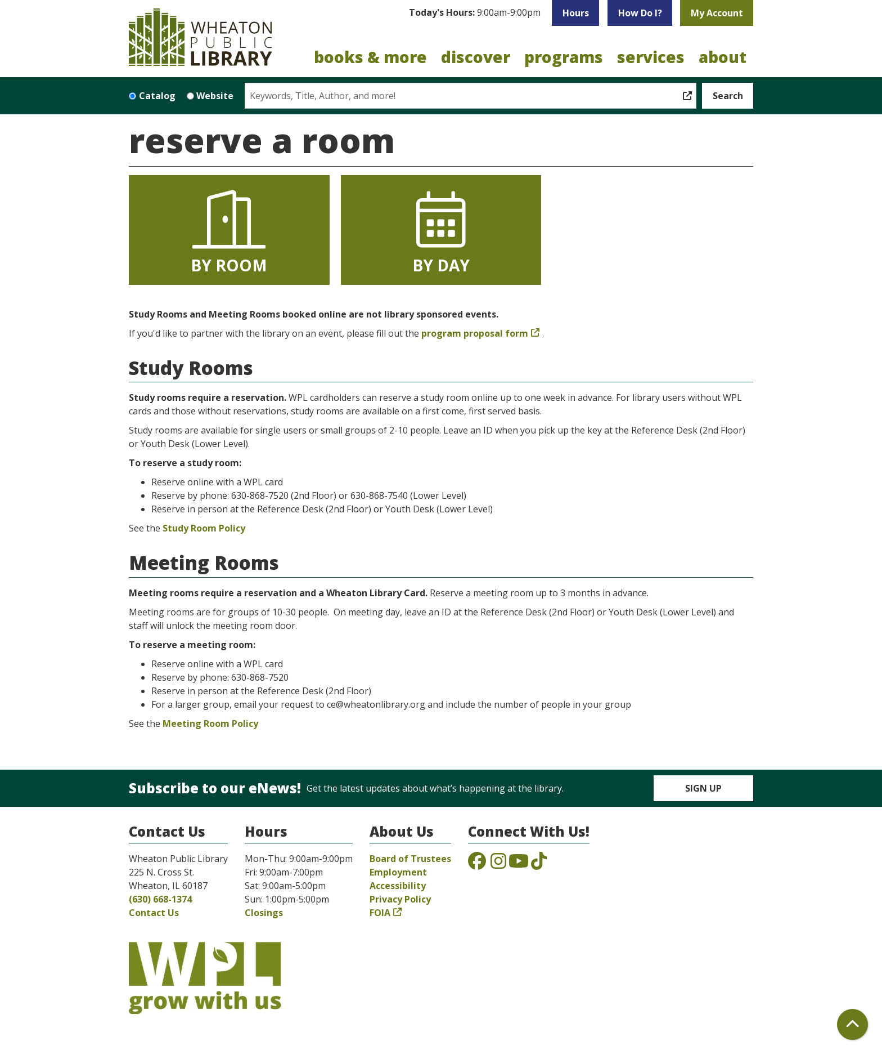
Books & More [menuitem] (370, 57)
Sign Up (703, 788)
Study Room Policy (204, 528)
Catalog (157, 96)
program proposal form (474, 333)
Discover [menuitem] (475, 57)
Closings (264, 912)
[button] (474, 13)
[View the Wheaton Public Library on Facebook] (477, 864)
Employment (398, 872)
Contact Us (154, 912)
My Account (717, 13)
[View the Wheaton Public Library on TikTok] (539, 864)
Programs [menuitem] (563, 57)
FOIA (380, 912)
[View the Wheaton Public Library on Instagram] (498, 864)
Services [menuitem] (651, 57)
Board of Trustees (410, 858)
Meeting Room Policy (210, 723)
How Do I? (640, 13)
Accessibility (398, 885)
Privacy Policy (400, 899)
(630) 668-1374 (160, 899)
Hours (575, 13)
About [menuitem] (722, 57)
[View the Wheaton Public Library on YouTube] (518, 864)
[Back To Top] (852, 1024)
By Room (229, 231)
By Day (441, 231)
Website (214, 96)
